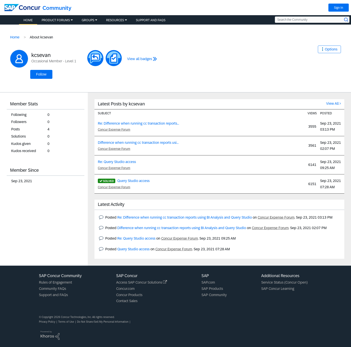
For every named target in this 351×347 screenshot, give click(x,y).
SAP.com (208, 282)
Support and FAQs (53, 295)
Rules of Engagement (55, 282)
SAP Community (214, 295)
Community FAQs (52, 289)
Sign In (338, 7)
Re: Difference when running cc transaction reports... (138, 123)
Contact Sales (126, 301)
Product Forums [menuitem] (56, 20)
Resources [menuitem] (115, 20)
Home (14, 37)
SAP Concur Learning (277, 289)
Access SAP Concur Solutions (141, 282)
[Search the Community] (312, 20)
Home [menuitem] (28, 20)
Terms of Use (66, 321)
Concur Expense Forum (114, 129)
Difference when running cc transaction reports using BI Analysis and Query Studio (181, 228)
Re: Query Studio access (117, 162)
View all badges (139, 59)
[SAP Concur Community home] (22, 7)
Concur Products (129, 295)
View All (332, 103)
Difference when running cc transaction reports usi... (138, 142)
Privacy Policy (47, 321)
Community (57, 8)
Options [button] (331, 49)
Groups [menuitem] (88, 20)
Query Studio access (133, 181)
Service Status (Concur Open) (284, 282)
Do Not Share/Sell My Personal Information (102, 321)
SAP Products (212, 289)
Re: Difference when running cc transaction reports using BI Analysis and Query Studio (184, 217)
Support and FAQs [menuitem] (150, 20)
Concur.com (125, 289)
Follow (41, 74)
